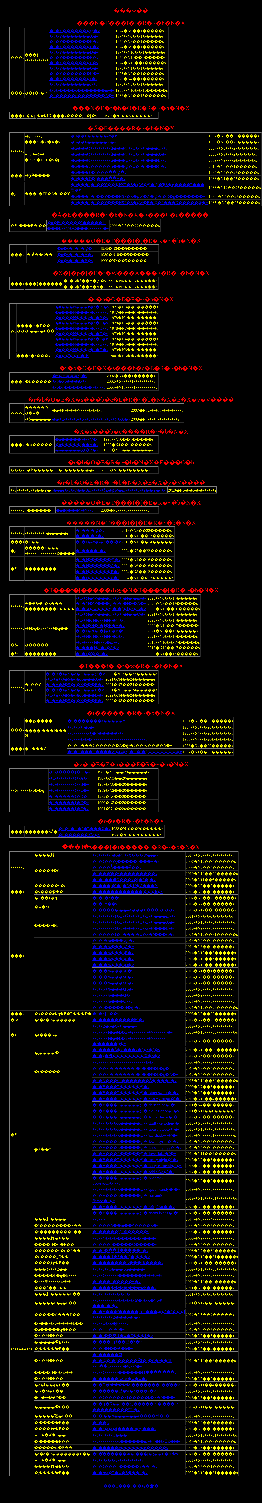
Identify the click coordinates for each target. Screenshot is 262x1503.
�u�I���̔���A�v (98, 565)
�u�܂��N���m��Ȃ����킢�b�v (131, 1416)
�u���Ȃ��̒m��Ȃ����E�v (125, 1225)
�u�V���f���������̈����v (107, 739)
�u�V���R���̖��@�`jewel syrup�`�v (135, 1141)
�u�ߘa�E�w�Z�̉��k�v (120, 1472)
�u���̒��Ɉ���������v (124, 873)
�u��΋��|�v (100, 1422)
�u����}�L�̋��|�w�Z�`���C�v (133, 934)
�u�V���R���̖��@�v (120, 1086)
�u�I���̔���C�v (97, 578)
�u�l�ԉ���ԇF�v (112, 977)
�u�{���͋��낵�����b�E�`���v (134, 1397)
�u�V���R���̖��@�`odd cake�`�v (133, 1172)
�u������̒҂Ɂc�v (79, 835)
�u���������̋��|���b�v (127, 892)
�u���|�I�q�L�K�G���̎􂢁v (125, 885)
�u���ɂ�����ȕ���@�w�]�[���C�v (119, 166)
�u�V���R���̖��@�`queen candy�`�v (136, 1189)
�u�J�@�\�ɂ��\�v (98, 542)
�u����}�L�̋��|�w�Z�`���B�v (133, 928)
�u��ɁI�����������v (123, 1062)
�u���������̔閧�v (118, 1019)
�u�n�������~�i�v (78, 387)
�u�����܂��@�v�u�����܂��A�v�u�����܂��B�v (77, 444)
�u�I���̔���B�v (97, 571)
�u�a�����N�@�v (116, 1007)
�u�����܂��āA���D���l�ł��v (133, 910)
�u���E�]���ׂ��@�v (98, 172)
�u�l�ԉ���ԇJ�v (112, 1001)
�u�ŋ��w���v (110, 1435)
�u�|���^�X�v (74, 510)
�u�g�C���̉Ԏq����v (119, 1269)
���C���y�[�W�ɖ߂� (131, 1486)
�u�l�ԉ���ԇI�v (112, 995)
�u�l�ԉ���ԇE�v (112, 971)
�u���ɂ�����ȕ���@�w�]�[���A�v (119, 154)
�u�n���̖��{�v (112, 1294)
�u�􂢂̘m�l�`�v (108, 1329)
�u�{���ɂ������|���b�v (127, 1275)
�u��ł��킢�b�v (112, 1348)
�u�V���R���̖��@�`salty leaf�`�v (133, 1207)
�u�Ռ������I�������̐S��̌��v (135, 1385)
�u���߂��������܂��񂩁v (124, 1288)
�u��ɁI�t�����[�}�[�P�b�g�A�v (135, 1074)
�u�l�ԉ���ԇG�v (113, 983)
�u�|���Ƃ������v (118, 1460)
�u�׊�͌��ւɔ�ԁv (72, 356)
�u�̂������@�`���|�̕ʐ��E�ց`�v (135, 1454)
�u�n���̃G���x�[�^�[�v (124, 879)
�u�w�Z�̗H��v (110, 1323)
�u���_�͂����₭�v (116, 1281)
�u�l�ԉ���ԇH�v (113, 989)
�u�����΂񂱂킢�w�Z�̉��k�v (124, 1391)
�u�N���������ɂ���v (124, 1238)
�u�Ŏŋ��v (104, 904)
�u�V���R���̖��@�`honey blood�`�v (136, 1129)
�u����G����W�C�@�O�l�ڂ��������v (124, 752)
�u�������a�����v (96, 721)
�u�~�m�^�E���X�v (84, 829)
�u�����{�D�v (69, 796)
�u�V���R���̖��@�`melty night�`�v (135, 1159)
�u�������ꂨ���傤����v (127, 1262)
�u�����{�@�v (69, 772)
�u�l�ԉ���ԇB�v (113, 952)
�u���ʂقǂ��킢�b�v (116, 1342)
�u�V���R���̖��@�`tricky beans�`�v (135, 1213)
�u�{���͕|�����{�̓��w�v (126, 861)
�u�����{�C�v (69, 790)
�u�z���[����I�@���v (124, 1429)
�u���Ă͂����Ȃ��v (116, 867)
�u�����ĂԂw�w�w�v (119, 1378)
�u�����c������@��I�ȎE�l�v (136, 1441)
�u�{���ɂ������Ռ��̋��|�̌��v (134, 1372)
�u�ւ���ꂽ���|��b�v (120, 1250)
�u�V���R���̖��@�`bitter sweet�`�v (135, 1092)
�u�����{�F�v (69, 808)
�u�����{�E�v (69, 802)
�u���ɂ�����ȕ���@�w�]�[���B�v (119, 160)
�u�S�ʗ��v (106, 898)
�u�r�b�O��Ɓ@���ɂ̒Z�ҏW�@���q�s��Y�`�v (110, 490)
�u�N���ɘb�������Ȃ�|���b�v (134, 1080)
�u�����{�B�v (69, 784)
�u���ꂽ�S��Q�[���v (121, 1256)
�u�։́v (99, 1219)
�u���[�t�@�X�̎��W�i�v (125, 855)
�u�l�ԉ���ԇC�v (113, 959)
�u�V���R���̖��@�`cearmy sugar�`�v (136, 1099)
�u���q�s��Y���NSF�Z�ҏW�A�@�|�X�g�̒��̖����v (138, 196)
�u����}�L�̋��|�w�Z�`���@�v (134, 916)
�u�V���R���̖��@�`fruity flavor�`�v (135, 1117)
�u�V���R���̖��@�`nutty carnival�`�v (137, 1166)
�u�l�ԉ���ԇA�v (113, 946)
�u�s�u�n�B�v (75, 260)
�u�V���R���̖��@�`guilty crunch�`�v (136, 1123)
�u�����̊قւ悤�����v (120, 1231)
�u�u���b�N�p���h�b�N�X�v (91, 419)
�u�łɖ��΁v (105, 1013)
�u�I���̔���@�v (98, 559)
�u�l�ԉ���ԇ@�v (113, 940)
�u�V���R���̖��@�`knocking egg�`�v (137, 1147)
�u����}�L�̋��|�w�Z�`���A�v (133, 922)
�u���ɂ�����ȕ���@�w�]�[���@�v (119, 148)
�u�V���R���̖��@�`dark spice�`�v (134, 1105)
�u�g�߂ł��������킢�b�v (126, 1056)
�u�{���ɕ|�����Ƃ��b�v (125, 1466)
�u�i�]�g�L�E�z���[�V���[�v (132, 1032)
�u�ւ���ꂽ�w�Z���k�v (122, 1336)
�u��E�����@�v (94, 136)
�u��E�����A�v (93, 142)
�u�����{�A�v (69, 778)
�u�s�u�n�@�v (75, 248)
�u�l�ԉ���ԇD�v (113, 965)
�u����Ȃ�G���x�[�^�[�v (126, 1050)
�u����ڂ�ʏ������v (95, 733)
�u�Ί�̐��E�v (92, 654)
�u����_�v (91, 550)
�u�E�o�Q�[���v (114, 1026)
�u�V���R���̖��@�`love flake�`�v (134, 1153)
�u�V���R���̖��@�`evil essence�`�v (135, 1111)
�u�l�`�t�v (81, 727)
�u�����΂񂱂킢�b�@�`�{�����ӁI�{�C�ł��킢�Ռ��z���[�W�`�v (132, 1361)
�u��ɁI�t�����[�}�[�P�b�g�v (131, 1068)
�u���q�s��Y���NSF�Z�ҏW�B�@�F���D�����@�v (139, 202)
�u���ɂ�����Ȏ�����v (124, 1244)
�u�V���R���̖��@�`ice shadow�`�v (135, 1135)
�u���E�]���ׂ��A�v (98, 178)
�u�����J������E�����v (130, 1448)
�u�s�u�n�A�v (75, 254)
